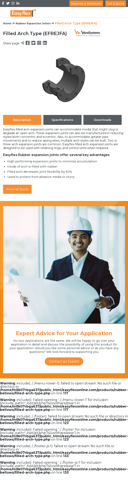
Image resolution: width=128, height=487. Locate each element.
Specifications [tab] (62, 120)
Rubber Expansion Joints (33, 23)
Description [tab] (22, 120)
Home (7, 23)
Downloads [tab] (102, 120)
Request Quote (17, 189)
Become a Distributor (86, 3)
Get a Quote (115, 3)
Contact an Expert (64, 361)
